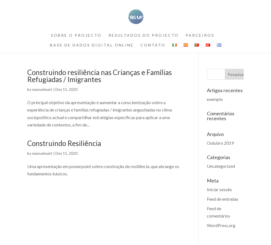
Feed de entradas (222, 198)
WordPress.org (221, 225)
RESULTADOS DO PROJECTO (143, 35)
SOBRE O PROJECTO (76, 35)
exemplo (215, 99)
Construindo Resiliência (64, 143)
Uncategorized (221, 166)
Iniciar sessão (219, 189)
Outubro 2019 (220, 142)
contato (153, 45)
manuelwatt (42, 89)
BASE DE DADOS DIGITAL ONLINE (92, 45)
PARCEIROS (200, 35)
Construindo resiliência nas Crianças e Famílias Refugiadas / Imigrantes (99, 76)
